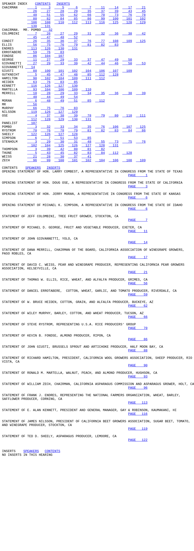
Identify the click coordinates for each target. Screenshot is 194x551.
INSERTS (63, 4)
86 (86, 22)
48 (32, 17)
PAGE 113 (137, 483)
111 (86, 93)
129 (141, 26)
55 (59, 17)
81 (86, 53)
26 (32, 13)
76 (127, 17)
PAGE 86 (137, 407)
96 (32, 192)
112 (73, 26)
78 (141, 17)
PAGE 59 (137, 353)
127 (59, 102)
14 (113, 8)
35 (86, 13)
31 (86, 40)
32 (47, 35)
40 (32, 116)
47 (45, 44)
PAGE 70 (137, 393)
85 (73, 22)
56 (32, 53)
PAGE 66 (137, 380)
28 (59, 13)
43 (127, 13)
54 (73, 116)
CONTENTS (42, 4)
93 (32, 107)
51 (45, 17)
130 (32, 31)
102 (141, 22)
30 (59, 170)
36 (113, 40)
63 (32, 98)
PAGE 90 (137, 438)
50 (127, 71)
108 (45, 26)
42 (141, 40)
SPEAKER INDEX (14, 4)
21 (141, 8)
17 (127, 8)
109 (127, 49)
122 (32, 161)
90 (32, 93)
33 (73, 71)
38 (127, 40)
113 (86, 26)
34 (86, 111)
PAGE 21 (137, 326)
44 (100, 76)
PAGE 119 (137, 514)
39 (113, 13)
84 (59, 22)
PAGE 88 (137, 420)
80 (32, 22)
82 (45, 22)
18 (32, 111)
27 (45, 13)
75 (45, 53)
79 (73, 53)
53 (141, 76)
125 (113, 26)
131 (45, 31)
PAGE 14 (137, 290)
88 (32, 85)
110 (59, 26)
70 (100, 17)
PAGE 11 (137, 277)
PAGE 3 (137, 223)
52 (73, 44)
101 (127, 22)
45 (141, 13)
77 (100, 49)
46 (113, 76)
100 (113, 22)
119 (32, 134)
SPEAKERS (33, 201)
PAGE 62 (137, 366)
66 (86, 17)
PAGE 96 (137, 465)
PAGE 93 (137, 451)
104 (45, 67)
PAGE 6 (137, 237)
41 (86, 187)
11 (100, 8)
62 (73, 17)
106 (32, 26)
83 (113, 53)
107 (59, 67)
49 (113, 71)
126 (45, 58)
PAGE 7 (137, 263)
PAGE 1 (137, 210)
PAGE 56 (137, 340)
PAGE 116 (137, 496)
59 (32, 62)
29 (73, 13)
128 (127, 26)
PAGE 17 (137, 308)
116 (100, 26)
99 (100, 22)
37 (100, 13)
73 (113, 17)
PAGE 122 (137, 527)
